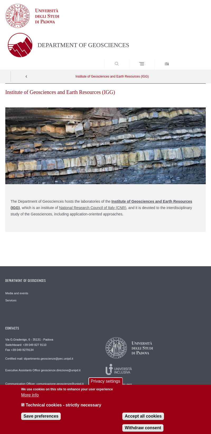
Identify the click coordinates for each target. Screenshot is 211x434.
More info (30, 398)
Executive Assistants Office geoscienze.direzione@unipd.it (43, 370)
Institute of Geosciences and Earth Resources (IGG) (112, 76)
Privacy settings (105, 384)
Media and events (16, 293)
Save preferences (41, 419)
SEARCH (191, 60)
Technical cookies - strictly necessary (63, 408)
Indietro (26, 76)
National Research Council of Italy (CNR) (92, 208)
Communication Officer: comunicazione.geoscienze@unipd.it (44, 383)
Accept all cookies (143, 419)
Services (10, 300)
